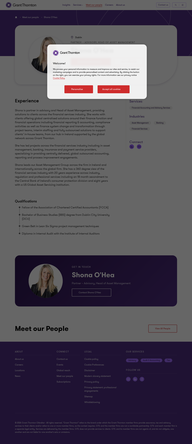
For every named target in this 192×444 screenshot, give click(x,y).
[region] (97, 71)
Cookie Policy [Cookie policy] (59, 78)
